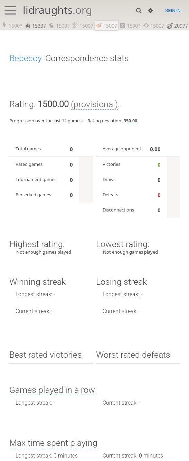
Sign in (172, 10)
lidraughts (57, 10)
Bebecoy (25, 59)
